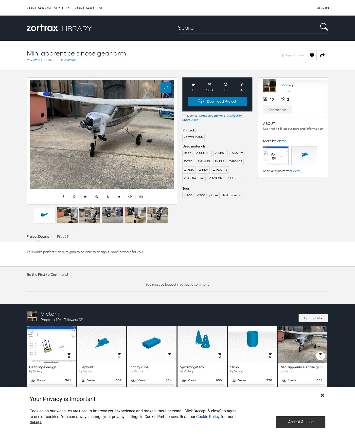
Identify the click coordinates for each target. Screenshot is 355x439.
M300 (200, 195)
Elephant (86, 367)
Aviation (70, 60)
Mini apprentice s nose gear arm (305, 367)
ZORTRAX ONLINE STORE (49, 8)
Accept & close (301, 422)
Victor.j (35, 60)
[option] (44, 215)
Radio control (231, 195)
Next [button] (175, 214)
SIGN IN (322, 8)
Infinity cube (139, 367)
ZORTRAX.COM (88, 8)
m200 (188, 195)
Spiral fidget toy (192, 367)
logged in (172, 284)
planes (213, 195)
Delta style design (42, 367)
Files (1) (63, 236)
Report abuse (294, 55)
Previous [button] (29, 214)
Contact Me (277, 110)
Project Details (37, 236)
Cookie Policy (208, 416)
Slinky (234, 367)
